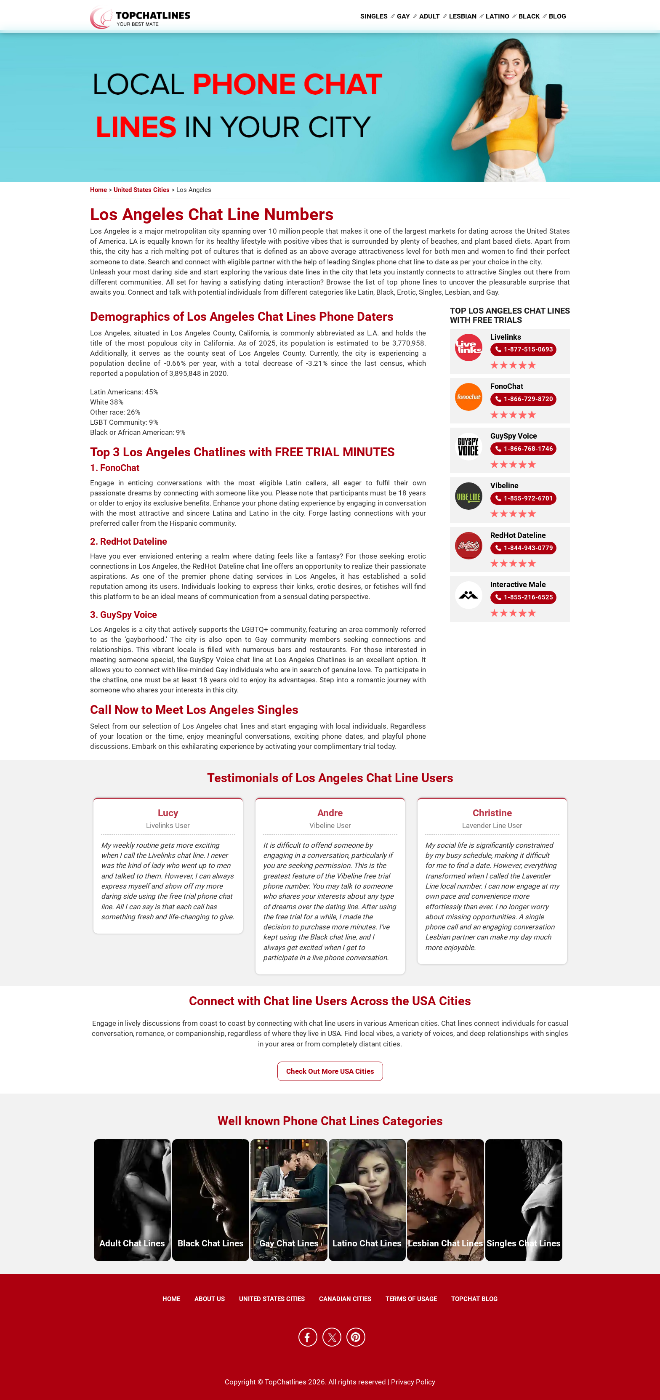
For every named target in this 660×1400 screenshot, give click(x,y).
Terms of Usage (411, 1299)
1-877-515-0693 (528, 349)
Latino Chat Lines (367, 1243)
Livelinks (505, 337)
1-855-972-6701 (528, 498)
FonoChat (506, 386)
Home (171, 1299)
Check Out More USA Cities (330, 1071)
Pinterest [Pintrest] (355, 1337)
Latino (497, 16)
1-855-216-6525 (528, 597)
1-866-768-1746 (528, 448)
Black (529, 16)
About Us (209, 1299)
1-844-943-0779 (528, 548)
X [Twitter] (331, 1337)
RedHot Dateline (518, 535)
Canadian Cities (345, 1299)
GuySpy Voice (513, 436)
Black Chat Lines (211, 1243)
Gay (403, 16)
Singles (374, 16)
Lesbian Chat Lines (445, 1243)
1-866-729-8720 (528, 399)
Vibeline (504, 486)
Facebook (307, 1337)
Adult (429, 16)
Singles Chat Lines (524, 1243)
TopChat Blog (474, 1299)
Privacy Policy (413, 1382)
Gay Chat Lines (289, 1243)
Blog (557, 16)
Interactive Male (518, 585)
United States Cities (272, 1299)
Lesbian (462, 16)
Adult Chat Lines (132, 1243)
